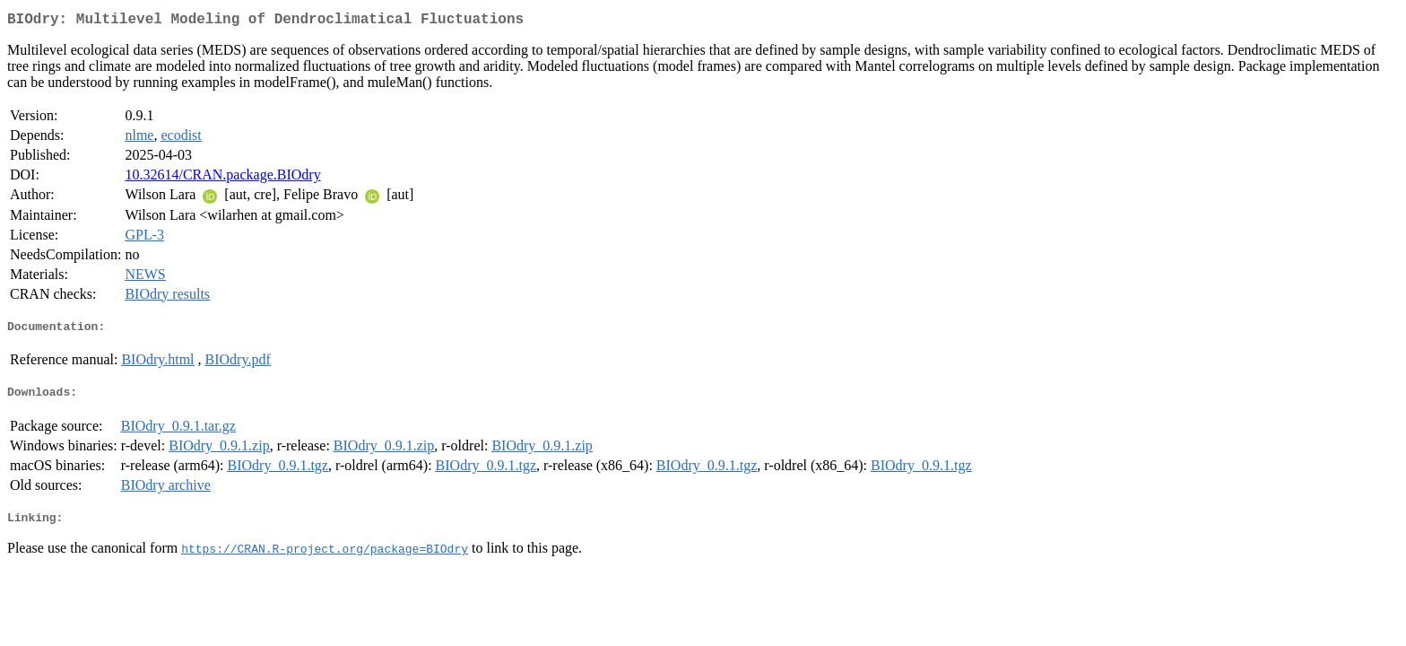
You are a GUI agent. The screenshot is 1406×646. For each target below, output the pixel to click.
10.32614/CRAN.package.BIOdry (222, 178)
